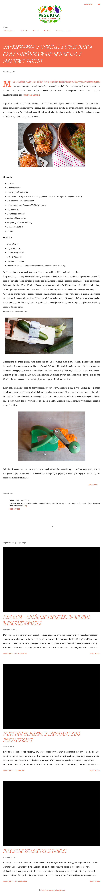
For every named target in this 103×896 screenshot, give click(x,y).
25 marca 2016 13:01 (22, 500)
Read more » (95, 654)
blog (25, 506)
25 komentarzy (20, 654)
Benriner (36, 95)
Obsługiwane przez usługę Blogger (51, 890)
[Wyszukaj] (88, 4)
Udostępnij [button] (92, 485)
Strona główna (8, 31)
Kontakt (46, 31)
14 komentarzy (20, 881)
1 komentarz (19, 770)
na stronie (28, 95)
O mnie (34, 31)
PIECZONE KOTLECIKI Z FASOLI (35, 851)
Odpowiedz (14, 509)
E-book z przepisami (62, 31)
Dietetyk (23, 31)
